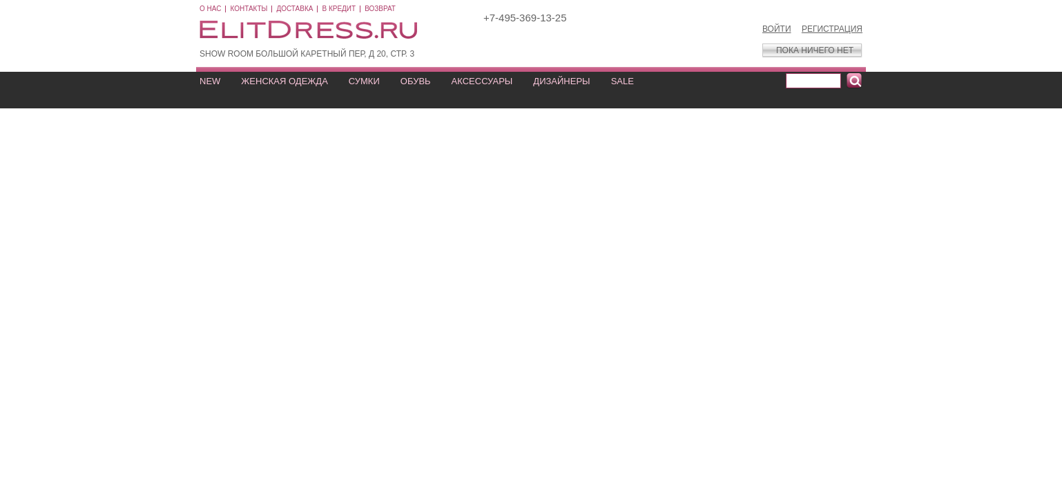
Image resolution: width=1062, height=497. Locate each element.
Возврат (380, 8)
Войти (776, 29)
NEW (210, 81)
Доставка (294, 8)
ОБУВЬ (415, 81)
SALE (622, 81)
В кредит (339, 8)
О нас (210, 8)
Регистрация (832, 29)
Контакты (248, 8)
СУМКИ (364, 81)
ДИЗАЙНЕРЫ (561, 81)
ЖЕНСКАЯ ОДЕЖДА (284, 81)
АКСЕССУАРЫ (482, 81)
